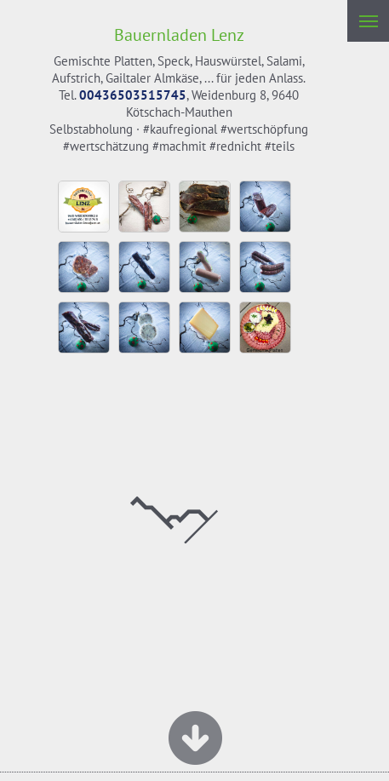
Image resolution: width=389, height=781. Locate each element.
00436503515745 (132, 95)
